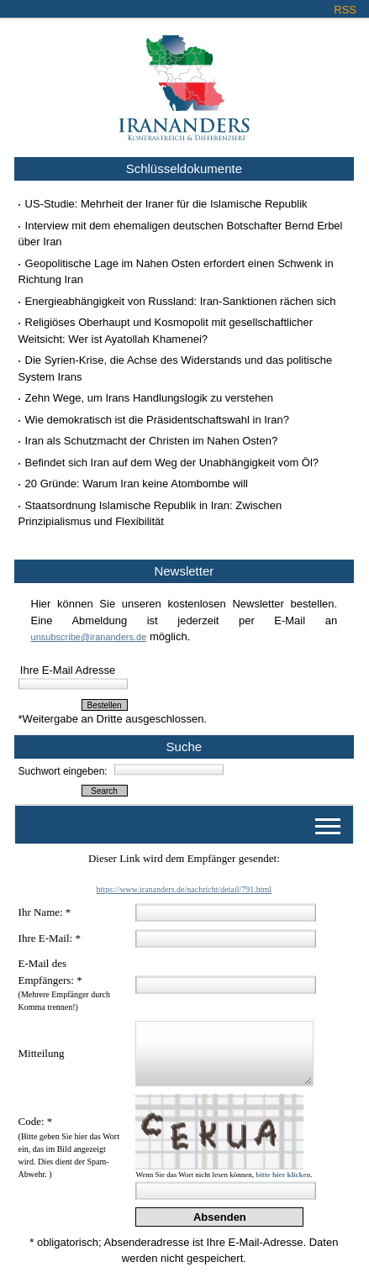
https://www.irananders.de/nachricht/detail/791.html (184, 889)
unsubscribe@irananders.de (89, 637)
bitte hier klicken (283, 1174)
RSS (345, 9)
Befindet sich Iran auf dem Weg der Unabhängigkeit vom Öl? (172, 462)
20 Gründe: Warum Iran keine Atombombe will (136, 483)
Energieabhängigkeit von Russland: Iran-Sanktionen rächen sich (180, 301)
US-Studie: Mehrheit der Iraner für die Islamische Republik (166, 203)
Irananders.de (184, 81)
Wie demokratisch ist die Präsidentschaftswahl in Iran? (157, 419)
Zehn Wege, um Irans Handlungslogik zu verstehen (149, 398)
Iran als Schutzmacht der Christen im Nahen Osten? (151, 440)
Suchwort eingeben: (63, 771)
